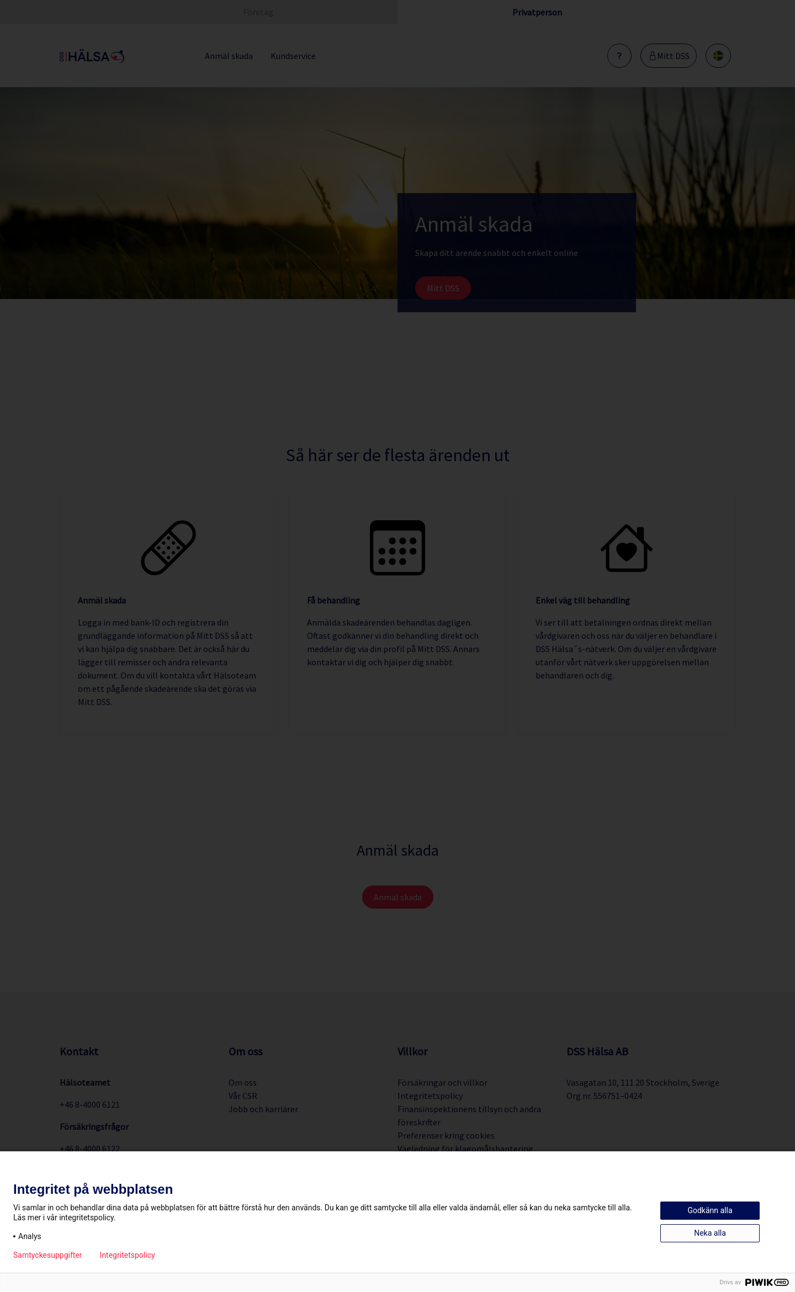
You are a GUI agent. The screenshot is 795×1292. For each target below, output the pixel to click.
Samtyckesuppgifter (47, 1255)
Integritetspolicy (127, 1255)
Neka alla (710, 1233)
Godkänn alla (709, 1210)
